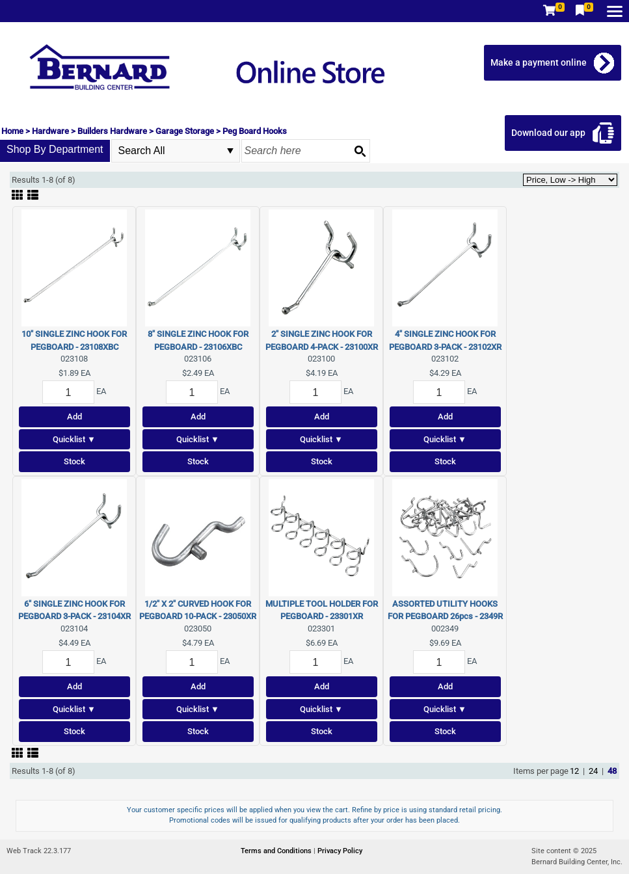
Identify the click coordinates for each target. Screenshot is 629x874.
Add (74, 416)
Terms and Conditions (277, 851)
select (230, 151)
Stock (74, 461)
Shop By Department (55, 149)
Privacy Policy (339, 851)
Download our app (548, 132)
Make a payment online (538, 62)
